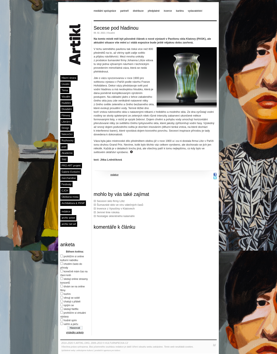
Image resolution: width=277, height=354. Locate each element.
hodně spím (70, 320)
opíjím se (69, 305)
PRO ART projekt (71, 165)
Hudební (66, 103)
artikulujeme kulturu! (84, 350)
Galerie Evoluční (71, 171)
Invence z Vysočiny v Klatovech (116, 208)
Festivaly (66, 184)
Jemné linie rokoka (108, 212)
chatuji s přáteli (72, 301)
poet (64, 146)
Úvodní (65, 84)
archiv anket (68, 217)
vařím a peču (71, 324)
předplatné (154, 10)
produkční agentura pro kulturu (107, 350)
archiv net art (69, 224)
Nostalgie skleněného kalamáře (116, 216)
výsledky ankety (75, 332)
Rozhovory (67, 140)
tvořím (67, 294)
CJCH (65, 190)
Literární (66, 121)
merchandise (69, 178)
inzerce (168, 10)
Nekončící (67, 134)
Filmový (66, 115)
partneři (124, 10)
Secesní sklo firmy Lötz (111, 201)
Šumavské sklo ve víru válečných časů (120, 204)
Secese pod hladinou (116, 28)
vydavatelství (195, 10)
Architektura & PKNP (73, 203)
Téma (65, 90)
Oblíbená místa (70, 196)
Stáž (64, 159)
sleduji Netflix (71, 309)
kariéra (180, 10)
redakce (66, 211)
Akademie (67, 153)
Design (65, 128)
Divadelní (67, 109)
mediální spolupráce (105, 10)
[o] (214, 345)
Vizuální (66, 96)
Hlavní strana (69, 77)
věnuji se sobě (72, 297)
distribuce (138, 10)
